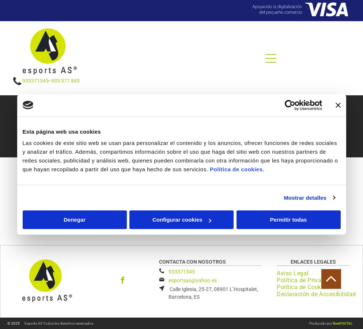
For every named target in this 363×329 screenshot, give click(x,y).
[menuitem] (295, 273)
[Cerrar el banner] (338, 105)
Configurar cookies (181, 220)
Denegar (75, 220)
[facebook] (122, 281)
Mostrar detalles (305, 198)
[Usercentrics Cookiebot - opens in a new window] (290, 105)
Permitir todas (288, 220)
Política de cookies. (237, 169)
